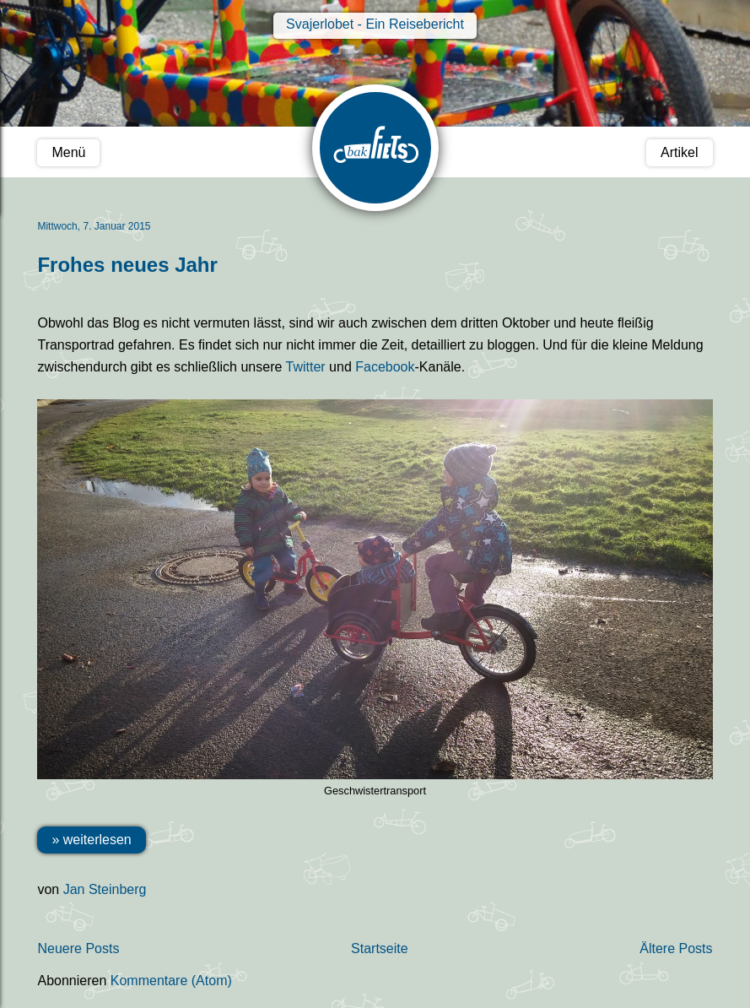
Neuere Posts (78, 948)
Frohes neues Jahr (127, 264)
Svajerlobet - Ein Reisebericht (375, 24)
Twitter (306, 367)
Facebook (384, 367)
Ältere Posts (675, 948)
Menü (68, 152)
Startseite (379, 948)
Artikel (679, 152)
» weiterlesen (91, 839)
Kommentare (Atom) (171, 980)
